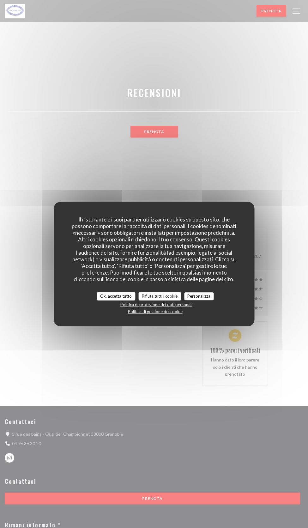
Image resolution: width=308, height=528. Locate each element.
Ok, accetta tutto (116, 296)
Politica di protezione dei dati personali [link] (156, 304)
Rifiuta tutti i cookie (160, 296)
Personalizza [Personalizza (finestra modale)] (198, 296)
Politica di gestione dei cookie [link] (155, 311)
